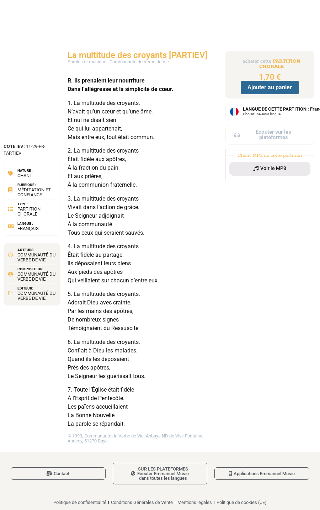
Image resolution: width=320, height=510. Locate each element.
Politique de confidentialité (79, 502)
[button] (269, 168)
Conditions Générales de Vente (142, 502)
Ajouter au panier (269, 87)
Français (28, 228)
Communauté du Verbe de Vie (36, 257)
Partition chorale (29, 211)
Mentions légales (194, 502)
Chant (24, 175)
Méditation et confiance (34, 192)
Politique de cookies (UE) (242, 502)
